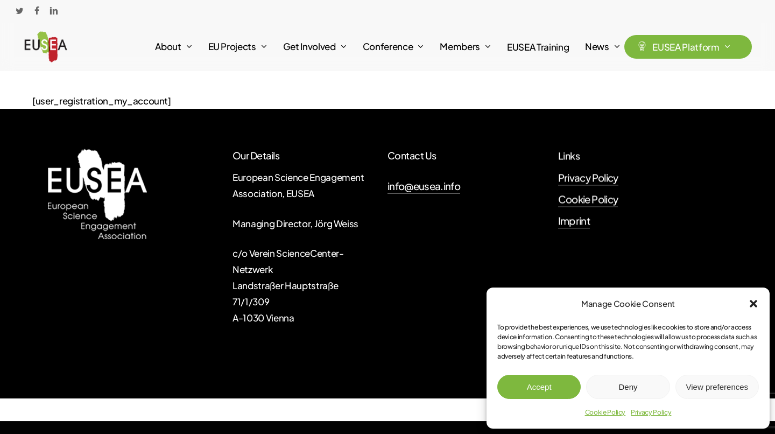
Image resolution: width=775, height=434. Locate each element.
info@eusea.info (424, 186)
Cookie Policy (605, 412)
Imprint (574, 223)
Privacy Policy (651, 412)
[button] (753, 303)
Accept (539, 386)
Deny (627, 386)
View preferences (717, 386)
